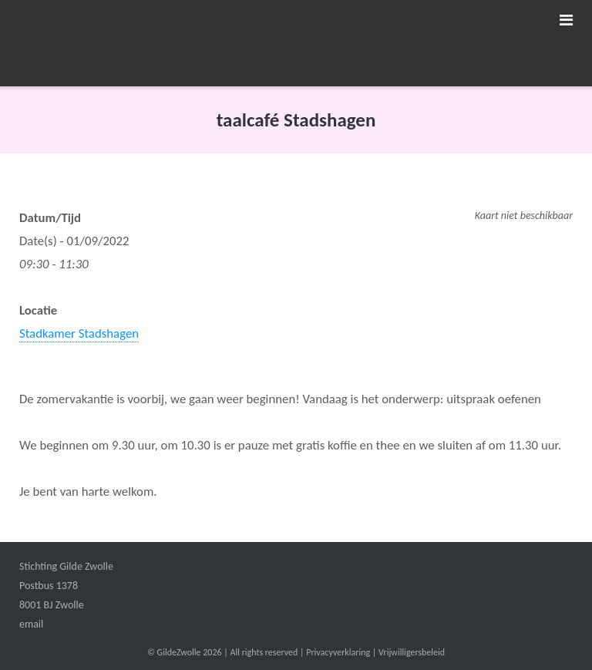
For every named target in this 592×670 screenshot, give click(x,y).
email (31, 624)
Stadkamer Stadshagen (79, 333)
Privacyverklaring (338, 652)
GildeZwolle (179, 652)
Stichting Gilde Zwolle (66, 566)
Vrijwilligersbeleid (411, 652)
